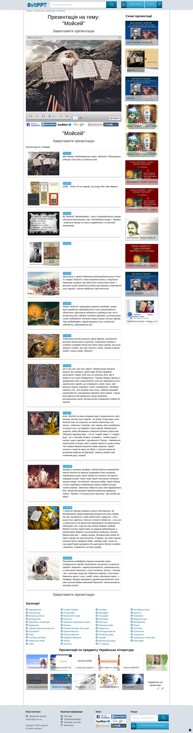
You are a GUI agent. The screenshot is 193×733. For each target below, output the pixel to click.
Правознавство (71, 631)
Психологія (138, 631)
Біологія (137, 613)
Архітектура (34, 613)
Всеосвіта (69, 725)
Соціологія (138, 634)
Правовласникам (72, 719)
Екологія (68, 619)
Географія (103, 616)
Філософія (138, 641)
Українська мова (37, 641)
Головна (29, 11)
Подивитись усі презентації (155, 686)
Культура (103, 622)
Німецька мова (106, 625)
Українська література (144, 637)
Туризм (102, 637)
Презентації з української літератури (50, 11)
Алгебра (103, 609)
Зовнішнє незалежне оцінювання (78, 622)
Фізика (67, 641)
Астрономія (69, 613)
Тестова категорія (37, 637)
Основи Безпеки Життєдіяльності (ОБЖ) (78, 628)
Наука (136, 625)
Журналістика (140, 619)
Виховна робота (36, 616)
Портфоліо (34, 631)
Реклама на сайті (72, 722)
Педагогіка (104, 628)
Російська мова (106, 634)
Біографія (103, 613)
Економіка (103, 619)
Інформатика (35, 609)
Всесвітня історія (72, 616)
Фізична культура (107, 641)
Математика (139, 622)
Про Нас (68, 716)
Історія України (71, 609)
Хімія (31, 644)
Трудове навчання (72, 637)
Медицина (34, 625)
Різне (31, 634)
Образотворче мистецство (41, 628)
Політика (137, 628)
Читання (68, 644)
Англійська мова (141, 609)
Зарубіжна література (39, 622)
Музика (67, 625)
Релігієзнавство (71, 634)
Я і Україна (104, 644)
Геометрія (138, 616)
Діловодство (35, 619)
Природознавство (107, 631)
